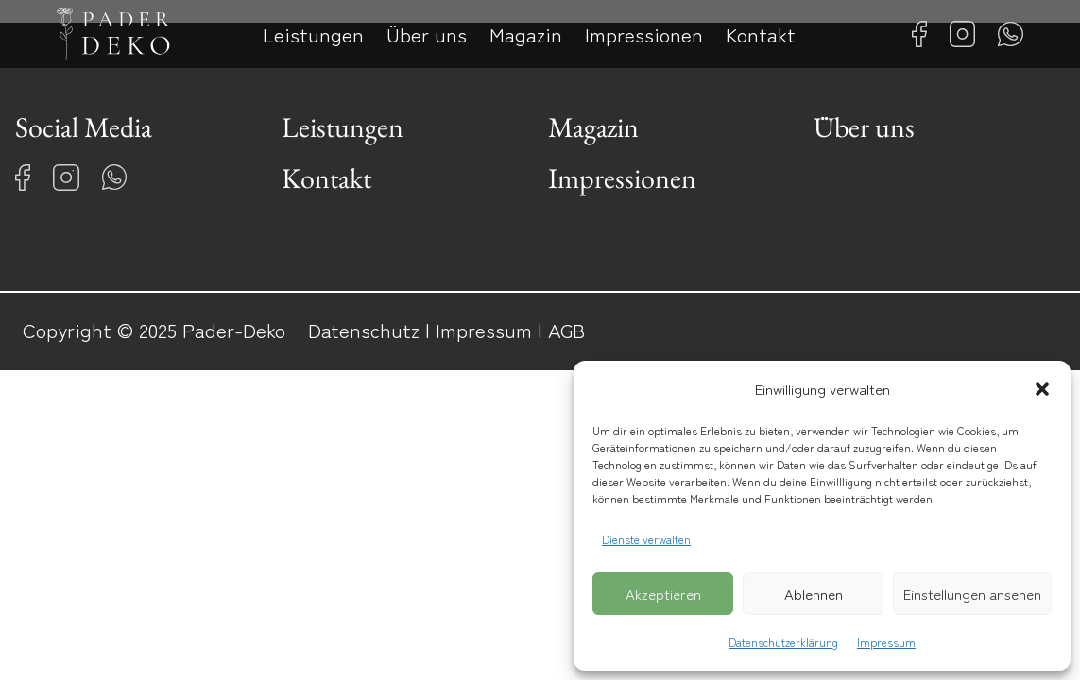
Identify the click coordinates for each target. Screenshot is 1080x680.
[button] (1042, 389)
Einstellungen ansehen (972, 594)
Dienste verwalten (646, 539)
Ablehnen (813, 594)
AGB (566, 329)
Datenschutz (364, 329)
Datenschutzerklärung (783, 642)
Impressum (886, 642)
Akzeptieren (663, 594)
